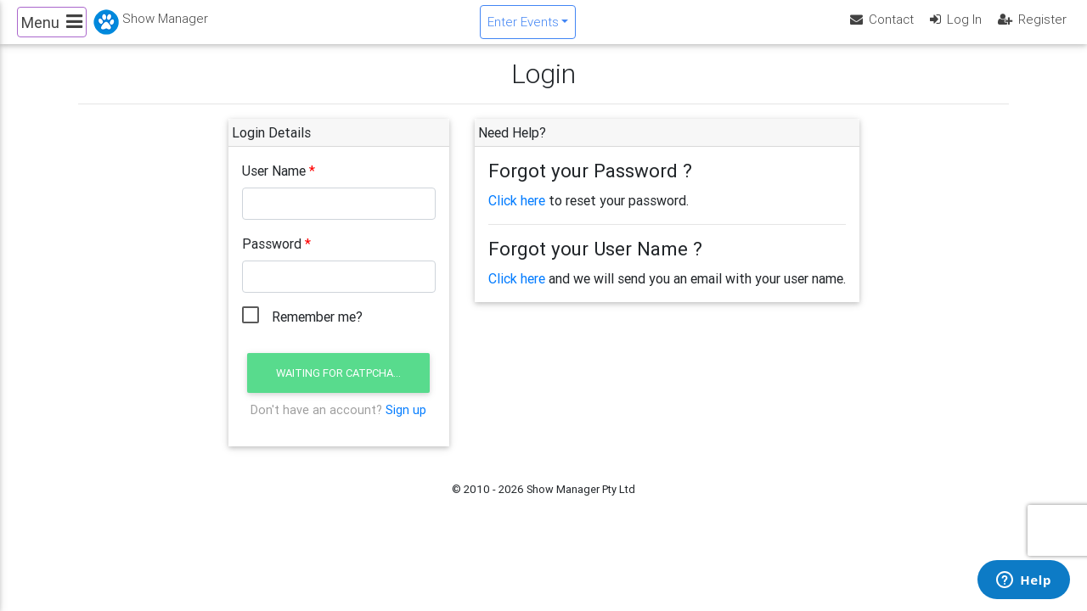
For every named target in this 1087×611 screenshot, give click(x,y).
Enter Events (523, 28)
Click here (516, 214)
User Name (274, 185)
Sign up (406, 423)
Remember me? (317, 330)
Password (271, 257)
